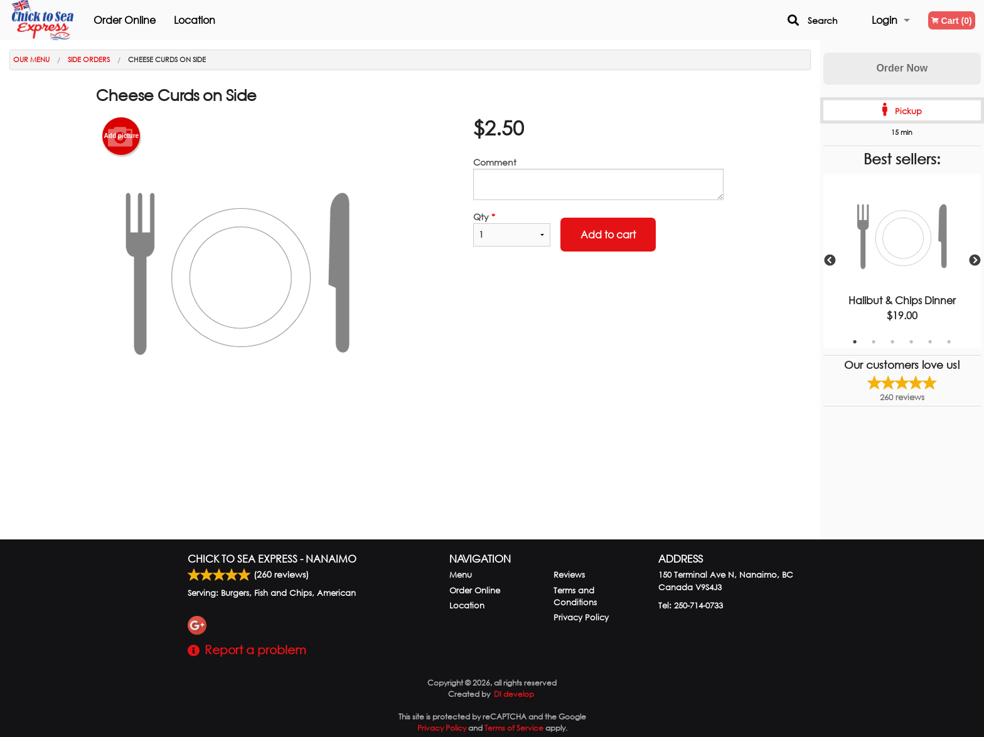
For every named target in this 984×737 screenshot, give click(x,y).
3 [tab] (892, 342)
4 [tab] (911, 342)
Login (884, 19)
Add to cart (608, 234)
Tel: (690, 605)
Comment (598, 178)
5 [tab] (930, 342)
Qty (511, 229)
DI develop (514, 694)
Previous (829, 261)
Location (209, 19)
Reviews (569, 575)
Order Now (902, 68)
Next (974, 261)
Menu (460, 575)
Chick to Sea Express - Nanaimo (272, 558)
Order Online (139, 19)
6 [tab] (949, 342)
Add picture (121, 136)
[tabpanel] (902, 261)
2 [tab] (873, 342)
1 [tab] (854, 342)
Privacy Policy (581, 617)
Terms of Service (513, 728)
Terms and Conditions (575, 596)
